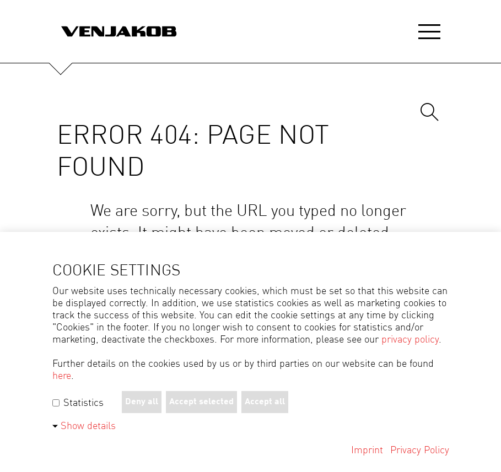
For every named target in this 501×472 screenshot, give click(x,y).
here (61, 376)
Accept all (265, 402)
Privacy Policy (419, 450)
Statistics (78, 403)
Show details (88, 426)
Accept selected (201, 402)
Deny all (141, 402)
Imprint (367, 450)
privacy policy (410, 340)
